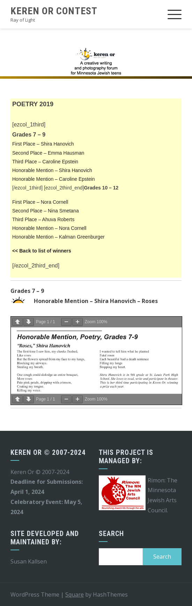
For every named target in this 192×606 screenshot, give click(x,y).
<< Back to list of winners (41, 251)
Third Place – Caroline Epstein (45, 161)
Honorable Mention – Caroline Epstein (53, 179)
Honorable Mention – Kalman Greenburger (58, 237)
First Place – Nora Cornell (40, 202)
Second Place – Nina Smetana (45, 210)
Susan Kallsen (28, 561)
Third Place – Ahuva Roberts (43, 219)
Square (74, 594)
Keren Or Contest (53, 11)
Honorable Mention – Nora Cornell (49, 228)
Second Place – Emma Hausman (48, 153)
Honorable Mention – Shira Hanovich (52, 170)
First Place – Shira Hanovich (43, 144)
